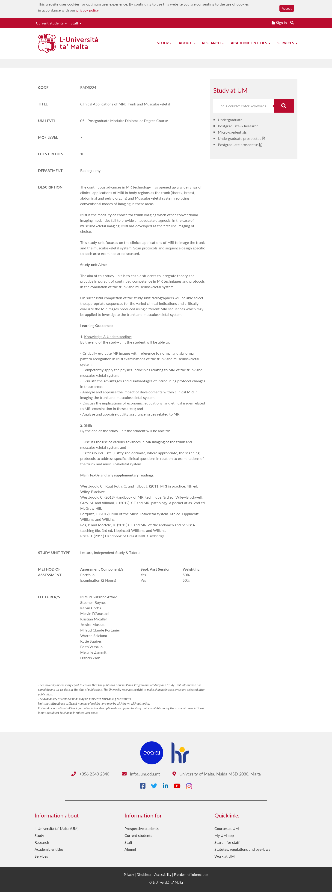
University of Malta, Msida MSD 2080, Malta (216, 774)
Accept (287, 8)
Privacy (129, 874)
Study (164, 42)
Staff (76, 23)
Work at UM (224, 856)
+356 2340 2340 (90, 774)
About (187, 42)
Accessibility (162, 874)
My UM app (224, 835)
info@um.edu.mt (141, 774)
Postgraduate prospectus (238, 144)
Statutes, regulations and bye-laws (242, 849)
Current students (51, 23)
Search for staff (227, 842)
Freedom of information (191, 874)
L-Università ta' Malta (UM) (56, 828)
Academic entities (250, 42)
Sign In (281, 22)
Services (287, 42)
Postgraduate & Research (238, 126)
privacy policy (87, 10)
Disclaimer (144, 874)
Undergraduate (230, 119)
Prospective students (142, 828)
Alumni (130, 849)
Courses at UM (226, 828)
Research (213, 42)
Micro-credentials (232, 132)
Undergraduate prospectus (239, 138)
